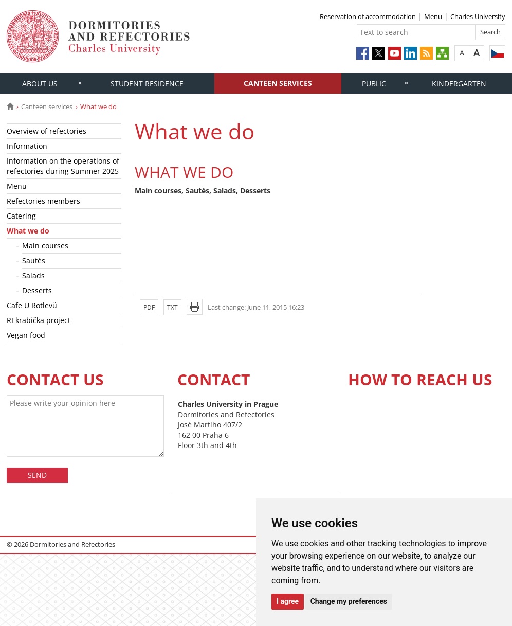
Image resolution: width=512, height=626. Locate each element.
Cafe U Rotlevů (32, 305)
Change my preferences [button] (348, 601)
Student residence (147, 83)
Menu (433, 16)
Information (27, 146)
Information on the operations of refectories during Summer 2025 (63, 166)
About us (40, 83)
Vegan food (26, 335)
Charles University (477, 16)
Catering (21, 216)
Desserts (37, 290)
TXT (172, 307)
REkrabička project (38, 320)
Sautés (33, 260)
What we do (28, 231)
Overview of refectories (46, 131)
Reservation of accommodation (368, 16)
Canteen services (278, 83)
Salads (33, 275)
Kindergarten (459, 83)
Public (374, 83)
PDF (149, 307)
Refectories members (43, 201)
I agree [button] (288, 601)
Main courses (45, 246)
